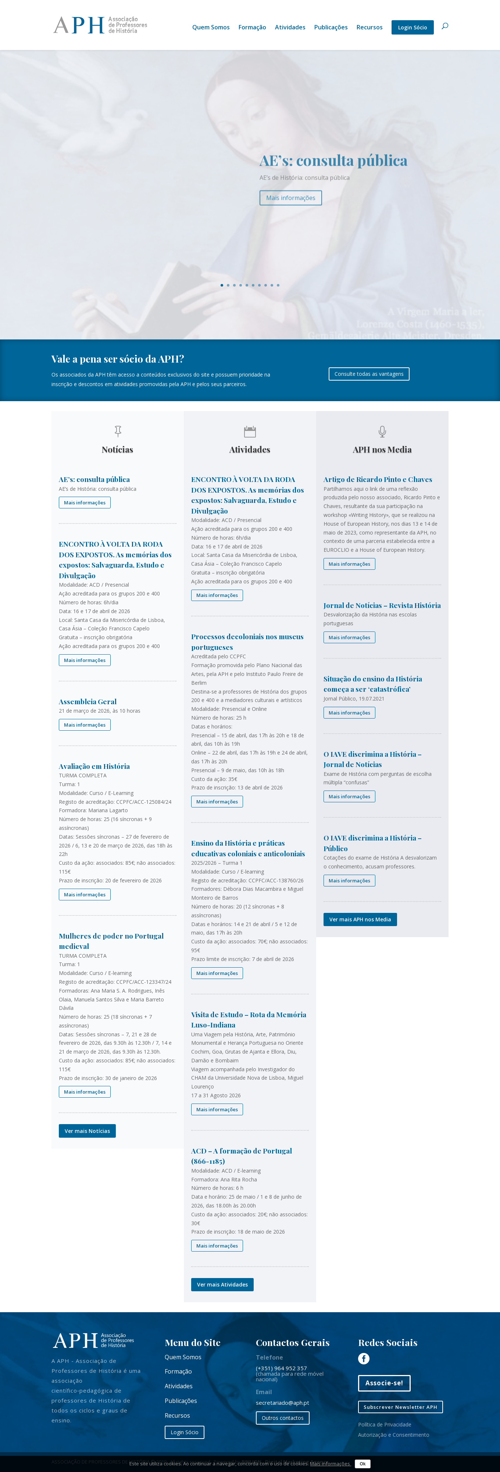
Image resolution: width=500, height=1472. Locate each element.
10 (278, 285)
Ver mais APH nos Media (360, 919)
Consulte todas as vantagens (369, 373)
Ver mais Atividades (222, 1284)
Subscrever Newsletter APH (401, 1407)
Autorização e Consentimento (393, 1434)
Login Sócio (412, 27)
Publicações (331, 28)
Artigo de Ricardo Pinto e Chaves (378, 479)
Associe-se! (384, 1383)
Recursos (370, 28)
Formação (252, 28)
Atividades (290, 28)
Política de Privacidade (384, 1424)
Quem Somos (211, 28)
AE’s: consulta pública (334, 167)
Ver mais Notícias (87, 1130)
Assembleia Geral (88, 701)
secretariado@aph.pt (282, 1402)
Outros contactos (283, 1417)
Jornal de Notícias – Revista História (382, 605)
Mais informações (290, 205)
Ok (362, 1463)
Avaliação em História (94, 766)
